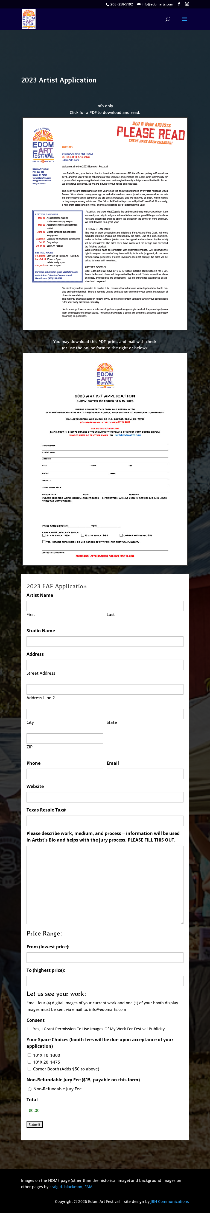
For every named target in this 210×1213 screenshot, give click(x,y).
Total (32, 1100)
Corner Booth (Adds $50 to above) (66, 1069)
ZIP (30, 746)
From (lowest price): (48, 947)
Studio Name (41, 631)
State (112, 722)
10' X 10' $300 (46, 1055)
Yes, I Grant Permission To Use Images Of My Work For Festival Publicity (99, 1028)
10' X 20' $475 (46, 1062)
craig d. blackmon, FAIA (70, 1186)
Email (113, 763)
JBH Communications (170, 1201)
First (31, 614)
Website (35, 786)
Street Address (41, 673)
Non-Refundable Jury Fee (57, 1088)
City (30, 722)
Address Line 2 (41, 697)
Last (111, 614)
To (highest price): (46, 970)
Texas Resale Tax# (46, 810)
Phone (33, 763)
